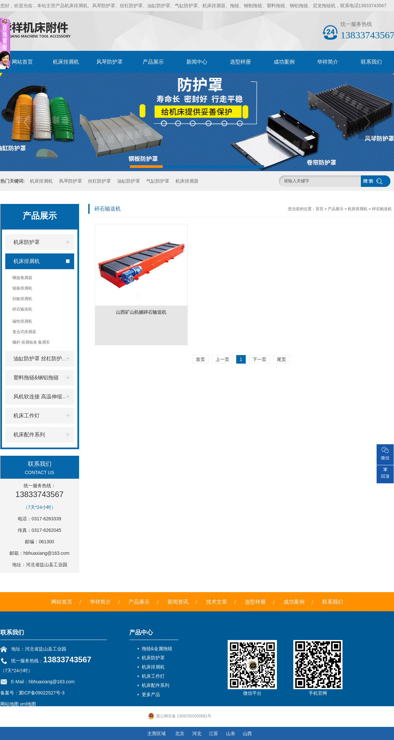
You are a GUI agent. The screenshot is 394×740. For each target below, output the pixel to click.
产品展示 (153, 62)
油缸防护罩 (128, 181)
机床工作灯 (153, 676)
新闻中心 (196, 62)
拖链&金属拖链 (157, 648)
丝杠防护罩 (99, 181)
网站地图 (9, 704)
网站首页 (22, 62)
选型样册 (240, 62)
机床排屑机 (66, 62)
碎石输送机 (382, 209)
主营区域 (156, 733)
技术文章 (216, 602)
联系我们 (371, 62)
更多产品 (151, 694)
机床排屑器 (187, 181)
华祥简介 (327, 62)
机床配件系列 (155, 685)
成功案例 (284, 62)
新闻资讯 (177, 602)
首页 (319, 209)
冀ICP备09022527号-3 (42, 692)
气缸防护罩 (157, 181)
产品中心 (141, 632)
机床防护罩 (153, 657)
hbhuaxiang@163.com (46, 553)
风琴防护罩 (109, 62)
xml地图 (28, 704)
